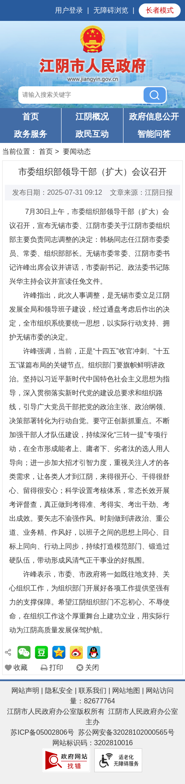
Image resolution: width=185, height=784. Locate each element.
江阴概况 (92, 116)
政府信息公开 (154, 116)
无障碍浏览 (110, 10)
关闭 (92, 667)
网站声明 (25, 690)
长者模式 (160, 10)
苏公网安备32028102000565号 (126, 732)
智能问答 (154, 134)
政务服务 (30, 134)
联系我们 (92, 690)
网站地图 (126, 690)
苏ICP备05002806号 (42, 732)
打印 (56, 667)
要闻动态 (77, 151)
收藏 (20, 667)
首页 (30, 116)
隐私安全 (59, 690)
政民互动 (92, 134)
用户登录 (69, 10)
